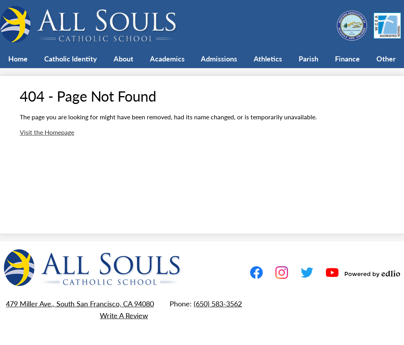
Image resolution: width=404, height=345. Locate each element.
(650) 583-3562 (218, 303)
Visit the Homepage (47, 132)
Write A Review (124, 315)
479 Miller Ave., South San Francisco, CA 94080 (80, 303)
